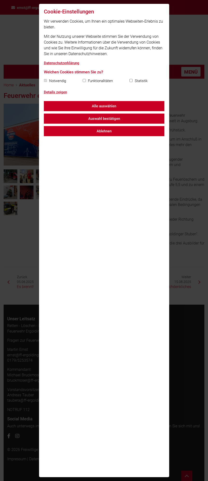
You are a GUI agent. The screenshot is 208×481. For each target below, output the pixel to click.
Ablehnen (104, 131)
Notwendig (57, 81)
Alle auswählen (104, 106)
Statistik (141, 81)
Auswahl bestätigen (104, 118)
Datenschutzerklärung (61, 63)
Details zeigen (55, 92)
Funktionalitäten (100, 81)
